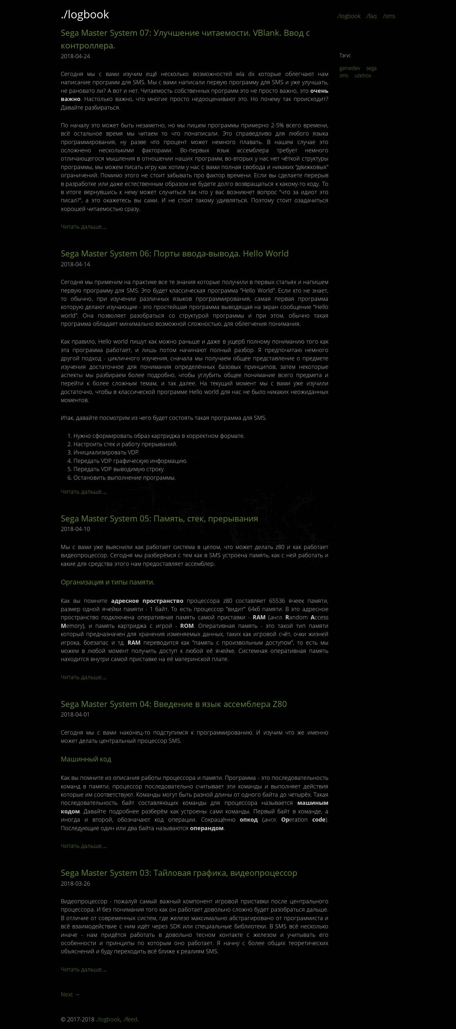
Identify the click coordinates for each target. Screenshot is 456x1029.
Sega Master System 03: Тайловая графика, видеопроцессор (179, 872)
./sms (388, 16)
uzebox (363, 75)
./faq (371, 16)
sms (343, 75)
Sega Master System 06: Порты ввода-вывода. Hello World (175, 253)
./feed (130, 1019)
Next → (70, 994)
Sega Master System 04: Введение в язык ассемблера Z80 (174, 704)
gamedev (349, 68)
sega (371, 68)
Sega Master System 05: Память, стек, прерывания (159, 518)
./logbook (85, 14)
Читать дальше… (84, 226)
